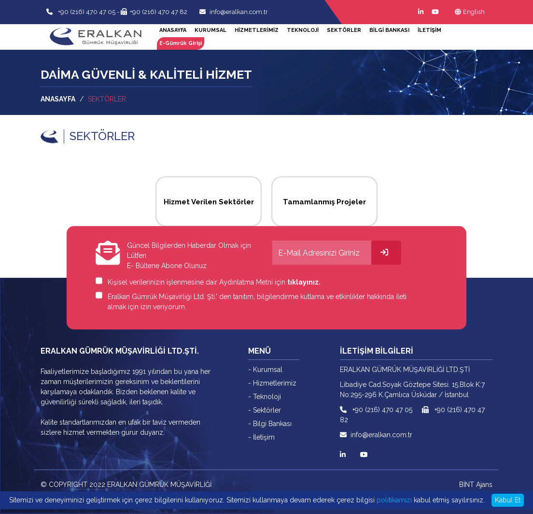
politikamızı (394, 500)
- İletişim (261, 437)
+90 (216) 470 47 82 (154, 11)
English (470, 11)
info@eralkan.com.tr (233, 11)
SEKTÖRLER (344, 30)
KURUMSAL (210, 30)
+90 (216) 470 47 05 (85, 11)
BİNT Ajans (475, 484)
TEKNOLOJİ (303, 30)
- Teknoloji (264, 396)
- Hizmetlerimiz (272, 383)
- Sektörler (264, 410)
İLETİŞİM (429, 30)
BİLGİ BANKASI (389, 30)
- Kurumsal (265, 369)
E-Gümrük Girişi (180, 43)
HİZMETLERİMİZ (257, 30)
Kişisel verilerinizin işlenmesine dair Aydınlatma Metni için (214, 282)
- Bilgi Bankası (270, 424)
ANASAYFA (172, 30)
